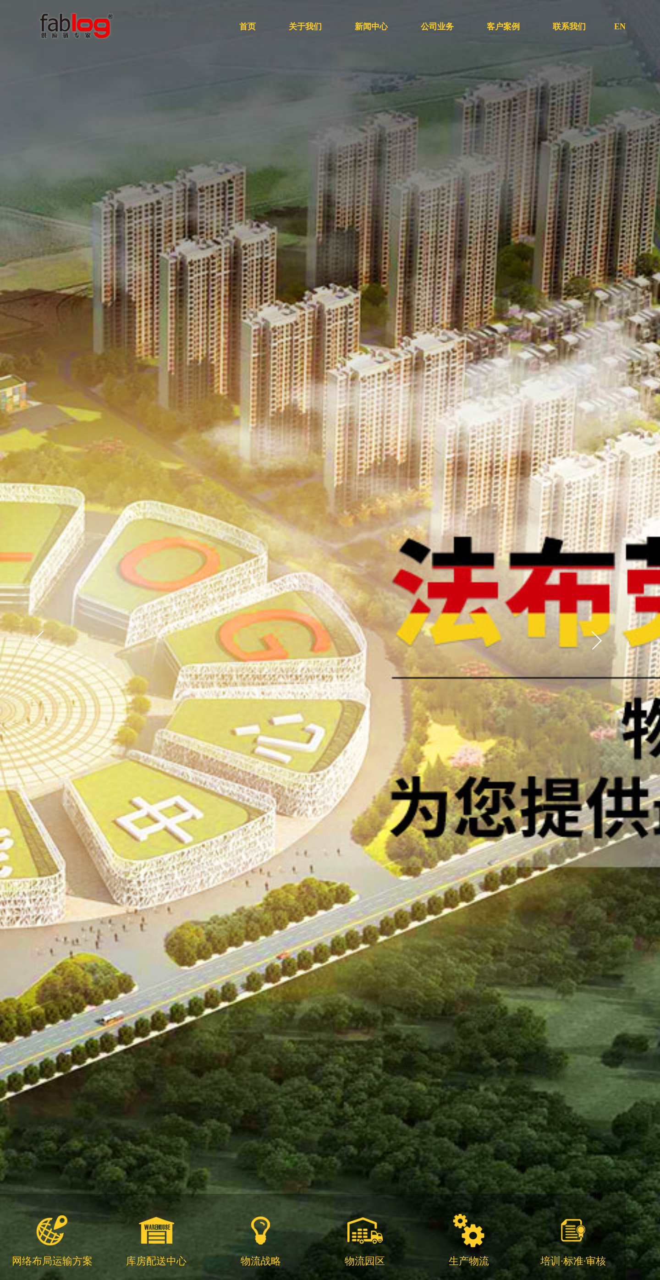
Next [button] (596, 640)
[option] (330, 640)
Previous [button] (39, 640)
